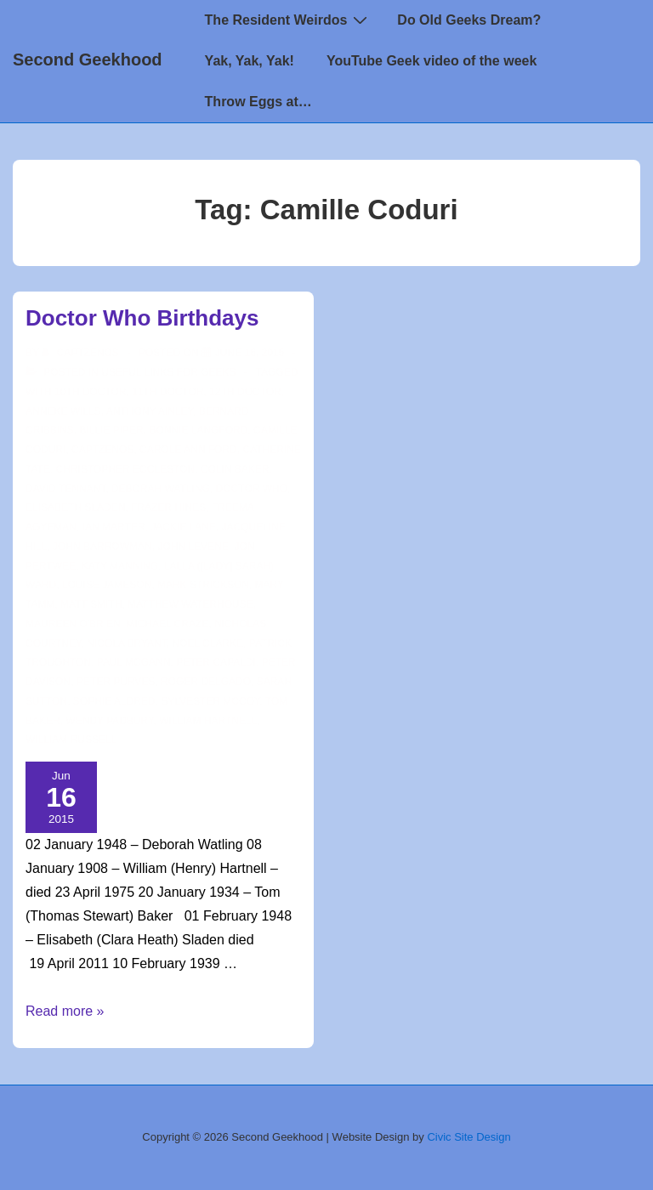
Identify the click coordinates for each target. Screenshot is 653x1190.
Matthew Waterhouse (190, 604)
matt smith (91, 604)
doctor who (251, 489)
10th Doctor (90, 392)
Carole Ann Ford (188, 450)
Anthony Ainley (149, 411)
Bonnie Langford (198, 430)
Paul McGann (134, 662)
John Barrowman (102, 546)
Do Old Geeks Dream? (469, 20)
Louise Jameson (106, 585)
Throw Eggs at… (258, 101)
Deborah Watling (160, 489)
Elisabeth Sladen (75, 507)
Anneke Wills (63, 411)
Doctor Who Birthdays (142, 318)
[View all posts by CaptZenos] (82, 353)
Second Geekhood (87, 59)
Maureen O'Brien (73, 624)
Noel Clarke (208, 643)
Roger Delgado (206, 682)
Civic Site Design (468, 1136)
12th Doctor (245, 392)
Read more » (65, 1011)
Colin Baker (235, 469)
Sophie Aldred (114, 701)
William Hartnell (208, 721)
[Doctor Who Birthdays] (249, 353)
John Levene (192, 546)
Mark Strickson (203, 585)
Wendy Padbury (109, 721)
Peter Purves (116, 682)
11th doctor (167, 392)
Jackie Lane (183, 527)
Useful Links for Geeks (168, 372)
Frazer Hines (168, 507)
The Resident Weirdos (288, 19)
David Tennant (65, 489)
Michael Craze (167, 624)
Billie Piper (111, 430)
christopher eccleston (126, 469)
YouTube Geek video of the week (431, 61)
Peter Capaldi (216, 662)
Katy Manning (120, 566)
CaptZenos (102, 450)
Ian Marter (113, 527)
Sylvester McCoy (210, 701)
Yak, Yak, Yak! (249, 61)
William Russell (71, 739)
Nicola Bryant (127, 643)
